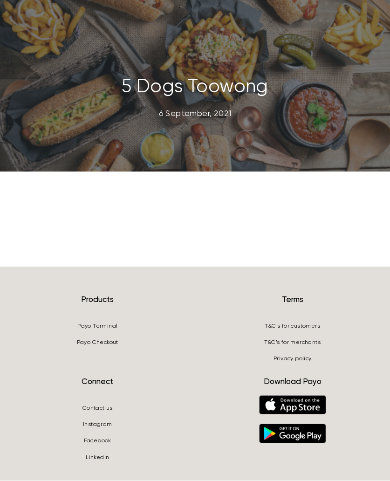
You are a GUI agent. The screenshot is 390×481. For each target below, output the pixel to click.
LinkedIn (97, 457)
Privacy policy (293, 359)
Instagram (97, 424)
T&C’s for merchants (292, 342)
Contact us (97, 408)
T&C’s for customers (292, 326)
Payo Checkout (97, 342)
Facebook (97, 441)
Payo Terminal (97, 326)
